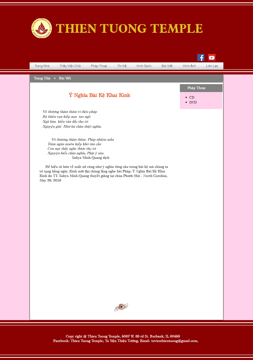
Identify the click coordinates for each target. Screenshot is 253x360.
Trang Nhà (42, 78)
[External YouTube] (118, 246)
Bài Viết (65, 78)
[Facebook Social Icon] (200, 57)
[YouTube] (212, 58)
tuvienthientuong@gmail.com (174, 340)
